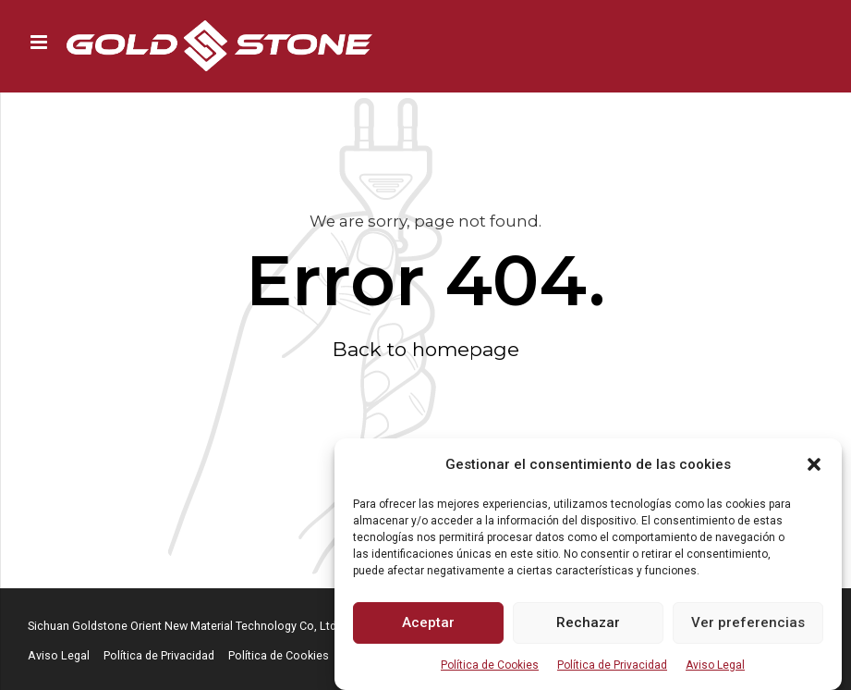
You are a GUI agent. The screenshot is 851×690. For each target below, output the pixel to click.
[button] (814, 464)
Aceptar (428, 622)
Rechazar (588, 622)
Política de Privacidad (612, 665)
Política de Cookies (490, 665)
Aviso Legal (715, 665)
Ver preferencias (748, 622)
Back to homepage (426, 349)
